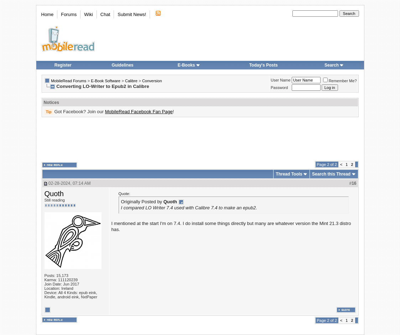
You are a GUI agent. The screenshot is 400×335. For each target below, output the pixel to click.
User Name (281, 80)
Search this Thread (331, 174)
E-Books (189, 65)
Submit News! (132, 14)
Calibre (131, 81)
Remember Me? (340, 81)
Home (47, 14)
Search (334, 65)
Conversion (152, 81)
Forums (69, 14)
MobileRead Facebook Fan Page (139, 111)
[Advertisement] (200, 139)
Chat (105, 14)
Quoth (54, 194)
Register (63, 65)
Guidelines (122, 65)
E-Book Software (105, 81)
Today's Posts (263, 65)
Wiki (88, 14)
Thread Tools (289, 174)
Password (279, 87)
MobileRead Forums (68, 81)
